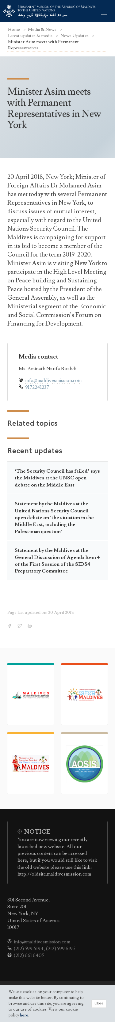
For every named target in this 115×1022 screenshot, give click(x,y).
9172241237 (37, 387)
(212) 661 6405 (29, 955)
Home (14, 29)
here (24, 1015)
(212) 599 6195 (60, 949)
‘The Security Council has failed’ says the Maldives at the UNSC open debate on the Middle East (57, 478)
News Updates (75, 36)
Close (98, 1003)
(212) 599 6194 (29, 949)
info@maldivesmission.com (53, 380)
